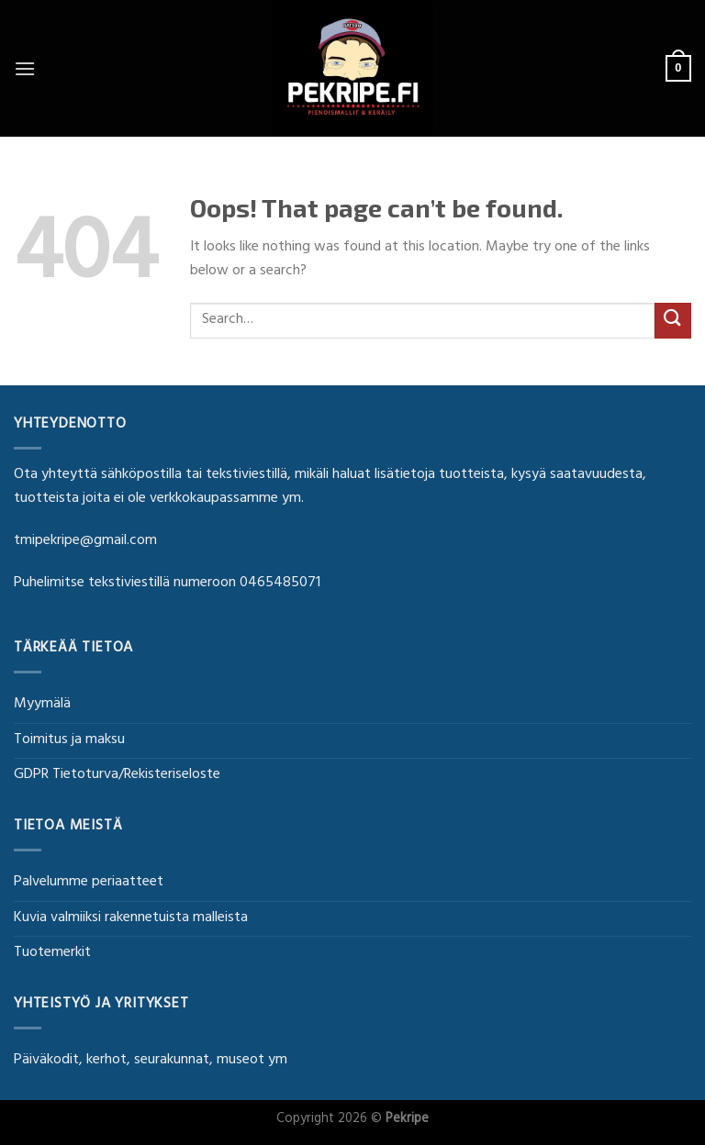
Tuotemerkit (52, 953)
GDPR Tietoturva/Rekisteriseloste (117, 775)
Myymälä (42, 704)
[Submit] (673, 321)
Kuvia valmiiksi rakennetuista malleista (131, 918)
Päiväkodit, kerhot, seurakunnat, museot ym (150, 1060)
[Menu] (25, 68)
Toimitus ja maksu (69, 740)
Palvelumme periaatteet (88, 882)
